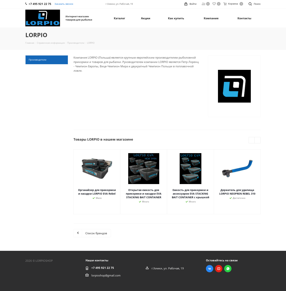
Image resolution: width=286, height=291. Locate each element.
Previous (252, 140)
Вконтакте (209, 268)
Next (258, 140)
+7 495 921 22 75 (102, 268)
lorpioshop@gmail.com (106, 275)
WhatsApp (227, 268)
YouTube (218, 268)
